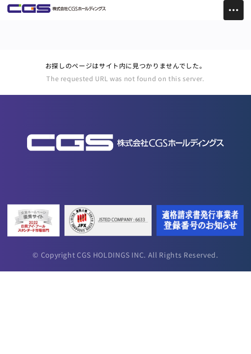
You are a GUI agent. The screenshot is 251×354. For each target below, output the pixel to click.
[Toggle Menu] (233, 10)
